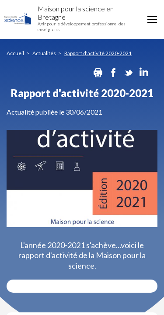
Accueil (15, 53)
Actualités (44, 53)
